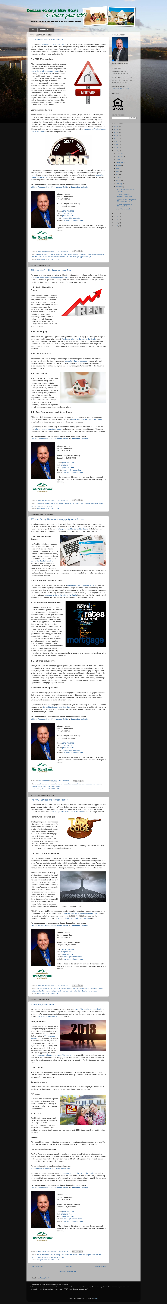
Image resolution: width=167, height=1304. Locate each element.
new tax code (92, 991)
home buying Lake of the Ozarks (47, 503)
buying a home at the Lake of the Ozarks (86, 419)
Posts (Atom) (44, 1278)
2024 (116, 132)
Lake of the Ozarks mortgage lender (44, 71)
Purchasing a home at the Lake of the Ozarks (79, 339)
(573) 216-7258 (67, 213)
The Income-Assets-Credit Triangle (47, 39)
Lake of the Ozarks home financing (56, 707)
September (120, 162)
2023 (116, 135)
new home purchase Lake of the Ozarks (50, 1257)
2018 (116, 150)
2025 (116, 129)
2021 (116, 141)
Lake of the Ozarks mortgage (76, 361)
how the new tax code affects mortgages (75, 988)
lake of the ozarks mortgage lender (48, 254)
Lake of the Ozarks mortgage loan (71, 503)
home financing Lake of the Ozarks (48, 988)
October (119, 159)
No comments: (63, 251)
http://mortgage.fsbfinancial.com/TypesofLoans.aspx (50, 1168)
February (119, 184)
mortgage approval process (91, 784)
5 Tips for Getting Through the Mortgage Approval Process (57, 519)
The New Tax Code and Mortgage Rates (49, 800)
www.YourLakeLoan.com (73, 221)
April (118, 177)
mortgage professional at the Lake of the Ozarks (50, 277)
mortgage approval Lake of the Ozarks (74, 254)
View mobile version (68, 1271)
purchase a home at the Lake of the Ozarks (54, 1055)
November (120, 156)
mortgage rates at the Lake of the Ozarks (68, 812)
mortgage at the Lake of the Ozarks (53, 44)
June (118, 171)
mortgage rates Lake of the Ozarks (75, 991)
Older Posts (101, 1266)
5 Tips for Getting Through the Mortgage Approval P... (126, 200)
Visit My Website (46, 30)
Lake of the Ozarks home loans (71, 1255)
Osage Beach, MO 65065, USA (48, 259)
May (117, 174)
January (119, 187)
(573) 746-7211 (68, 211)
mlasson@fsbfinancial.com (72, 218)
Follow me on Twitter (59, 187)
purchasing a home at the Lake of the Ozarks (81, 913)
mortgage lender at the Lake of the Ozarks (72, 529)
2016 (116, 216)
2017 (116, 213)
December (120, 153)
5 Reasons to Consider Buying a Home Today (52, 270)
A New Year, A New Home (42, 1004)
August (118, 165)
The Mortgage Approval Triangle (80, 257)
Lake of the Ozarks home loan (42, 561)
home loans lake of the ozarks (46, 784)
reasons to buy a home (44, 506)
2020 (116, 144)
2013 (116, 226)
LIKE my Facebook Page (40, 187)
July (117, 168)
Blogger (95, 1298)
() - (68, 216)
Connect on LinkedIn (79, 187)
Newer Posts (37, 1266)
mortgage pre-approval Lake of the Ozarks (45, 786)
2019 (116, 147)
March (118, 180)
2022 (116, 138)
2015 (116, 219)
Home (33, 30)
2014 (116, 223)
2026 (116, 126)
